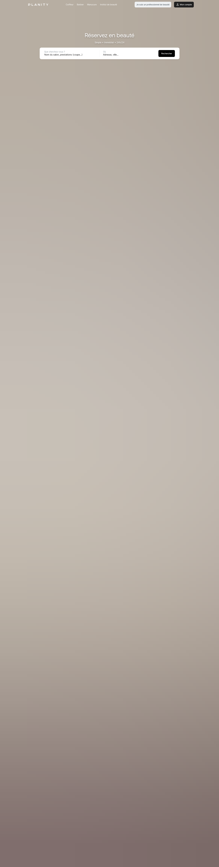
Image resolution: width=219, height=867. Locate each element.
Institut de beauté (108, 4)
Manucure (92, 4)
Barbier (80, 4)
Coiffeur (69, 4)
